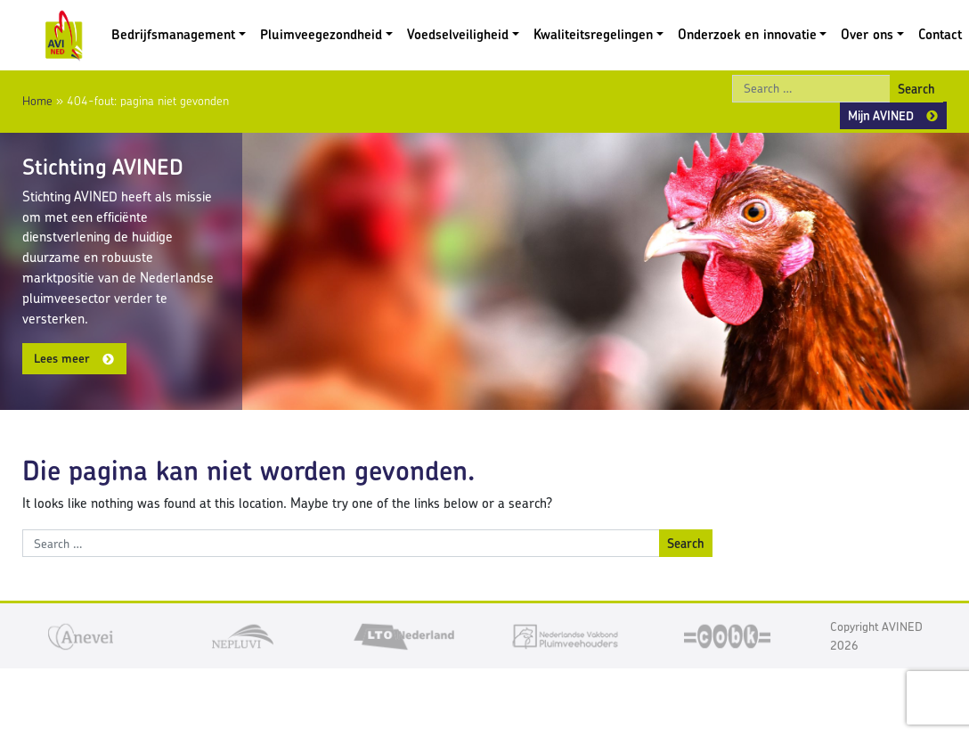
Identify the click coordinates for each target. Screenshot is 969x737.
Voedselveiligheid (458, 34)
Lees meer (62, 358)
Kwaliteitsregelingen (593, 34)
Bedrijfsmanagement (173, 34)
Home (37, 101)
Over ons (867, 34)
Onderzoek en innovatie (747, 34)
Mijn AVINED (881, 115)
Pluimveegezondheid (321, 34)
